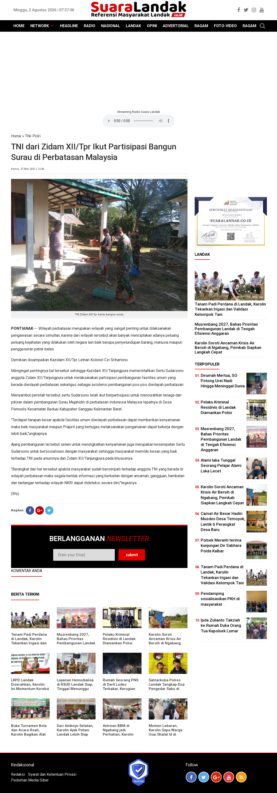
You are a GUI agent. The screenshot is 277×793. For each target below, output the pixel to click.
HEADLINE (69, 26)
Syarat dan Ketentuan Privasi (52, 774)
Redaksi (18, 774)
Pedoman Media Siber (30, 780)
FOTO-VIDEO (225, 26)
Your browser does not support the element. (139, 120)
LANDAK (133, 26)
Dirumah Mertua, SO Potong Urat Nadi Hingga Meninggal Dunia (223, 380)
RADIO (89, 26)
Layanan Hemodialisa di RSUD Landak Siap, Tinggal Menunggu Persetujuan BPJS (75, 686)
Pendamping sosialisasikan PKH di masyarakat (220, 598)
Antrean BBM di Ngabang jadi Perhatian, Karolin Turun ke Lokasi (118, 732)
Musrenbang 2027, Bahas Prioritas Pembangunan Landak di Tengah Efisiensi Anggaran (76, 643)
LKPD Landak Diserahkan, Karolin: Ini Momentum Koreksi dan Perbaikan (30, 686)
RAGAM (201, 26)
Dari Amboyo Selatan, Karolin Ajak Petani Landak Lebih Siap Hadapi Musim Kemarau (75, 734)
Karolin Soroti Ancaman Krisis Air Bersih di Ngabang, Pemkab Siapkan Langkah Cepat (165, 643)
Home (16, 136)
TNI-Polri (32, 136)
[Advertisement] (138, 70)
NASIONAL (110, 26)
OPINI (152, 26)
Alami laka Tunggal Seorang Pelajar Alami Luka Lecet (221, 465)
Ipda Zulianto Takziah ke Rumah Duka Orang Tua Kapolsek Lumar (221, 625)
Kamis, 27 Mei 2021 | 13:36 (27, 169)
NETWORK (39, 26)
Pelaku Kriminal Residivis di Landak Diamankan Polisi (119, 638)
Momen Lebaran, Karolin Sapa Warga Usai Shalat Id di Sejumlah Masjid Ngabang (165, 734)
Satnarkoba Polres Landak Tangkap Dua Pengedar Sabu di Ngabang (167, 686)
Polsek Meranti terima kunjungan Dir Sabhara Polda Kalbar (221, 545)
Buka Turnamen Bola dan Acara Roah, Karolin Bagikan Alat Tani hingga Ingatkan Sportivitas (29, 734)
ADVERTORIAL (176, 26)
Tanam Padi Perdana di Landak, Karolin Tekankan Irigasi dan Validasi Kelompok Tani (29, 643)
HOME (19, 26)
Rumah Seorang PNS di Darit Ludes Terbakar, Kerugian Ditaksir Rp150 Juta (120, 686)
